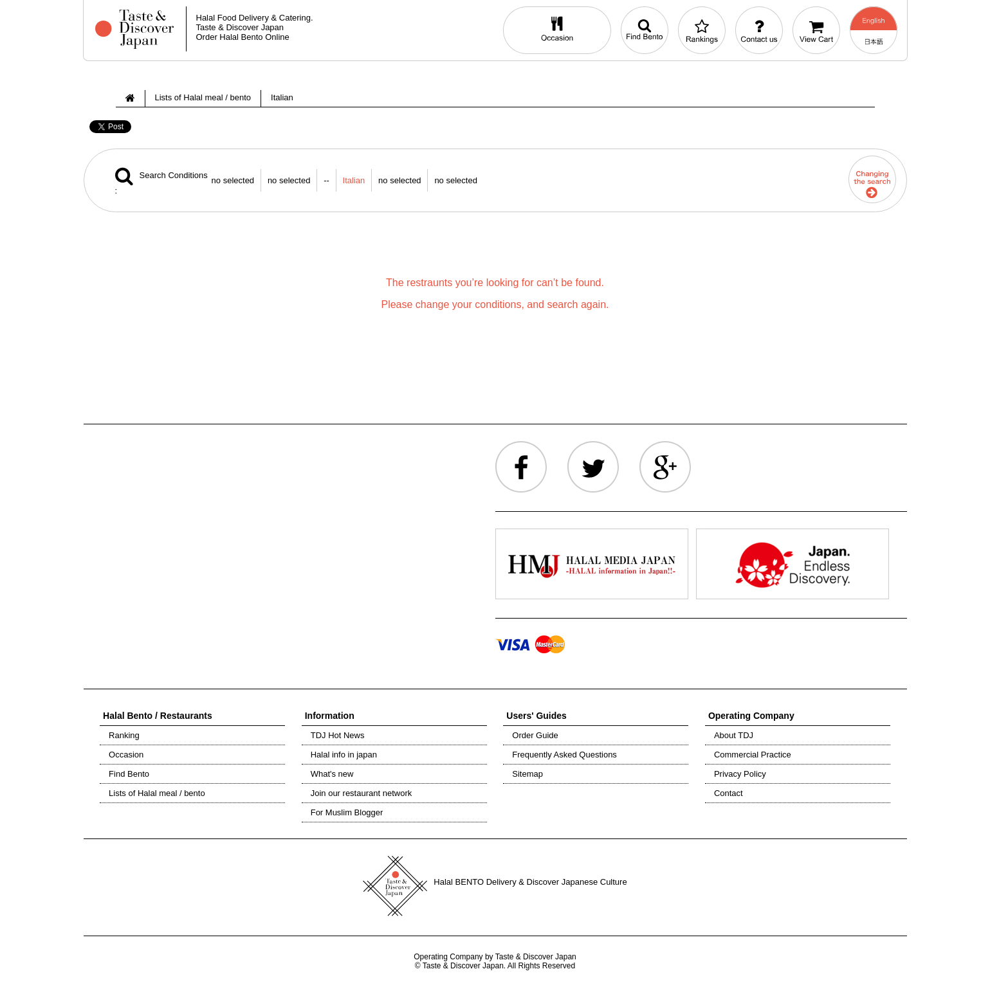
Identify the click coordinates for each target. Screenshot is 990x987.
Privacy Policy (740, 774)
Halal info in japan (344, 754)
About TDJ (733, 735)
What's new (332, 774)
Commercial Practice (752, 754)
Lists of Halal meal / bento (157, 793)
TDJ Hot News (338, 735)
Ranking (124, 735)
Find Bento (129, 774)
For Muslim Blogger (347, 812)
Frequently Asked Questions (564, 754)
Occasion (126, 754)
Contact (728, 793)
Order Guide (535, 735)
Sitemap (527, 774)
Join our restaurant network (361, 793)
